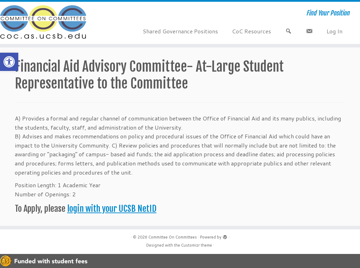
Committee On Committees (172, 237)
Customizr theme (196, 245)
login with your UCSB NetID (111, 208)
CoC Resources (251, 31)
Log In (334, 31)
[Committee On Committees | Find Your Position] (42, 22)
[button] (9, 62)
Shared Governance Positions (180, 31)
